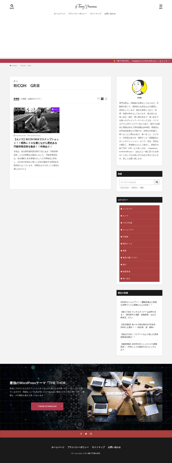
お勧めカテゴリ (34, 99)
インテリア (127, 209)
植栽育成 (126, 271)
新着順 (16, 99)
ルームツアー (128, 229)
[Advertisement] (86, 38)
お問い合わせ (110, 13)
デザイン (134, 187)
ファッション (125, 187)
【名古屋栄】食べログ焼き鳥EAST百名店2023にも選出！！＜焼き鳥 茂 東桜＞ (138, 325)
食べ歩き (126, 278)
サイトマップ (95, 13)
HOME (14, 66)
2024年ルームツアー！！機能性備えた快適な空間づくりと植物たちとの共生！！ (139, 303)
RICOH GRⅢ (26, 66)
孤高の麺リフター (130, 257)
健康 (124, 250)
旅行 (124, 264)
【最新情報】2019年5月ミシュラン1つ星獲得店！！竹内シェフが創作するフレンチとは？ (139, 347)
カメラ (56, 109)
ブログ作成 (127, 223)
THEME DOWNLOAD (47, 406)
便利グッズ (127, 243)
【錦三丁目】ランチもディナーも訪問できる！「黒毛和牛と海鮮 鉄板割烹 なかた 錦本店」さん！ (139, 315)
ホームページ (59, 13)
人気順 (23, 99)
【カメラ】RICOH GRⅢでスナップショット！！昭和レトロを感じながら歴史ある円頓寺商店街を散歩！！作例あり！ (36, 143)
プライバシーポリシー (77, 13)
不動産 (125, 236)
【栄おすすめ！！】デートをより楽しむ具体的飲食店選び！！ (139, 335)
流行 (142, 187)
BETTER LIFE (94, 453)
